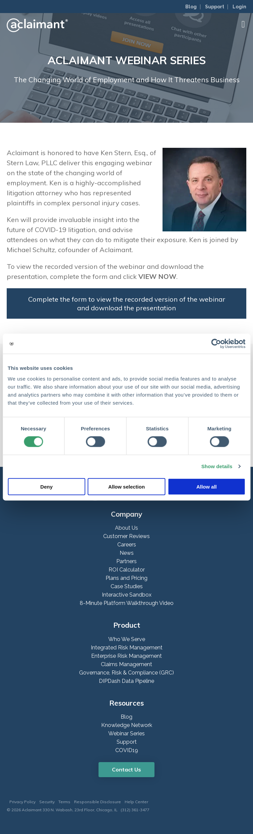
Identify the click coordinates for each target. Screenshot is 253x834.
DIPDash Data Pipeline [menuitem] (126, 681)
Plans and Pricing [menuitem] (126, 578)
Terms (64, 801)
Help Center (136, 801)
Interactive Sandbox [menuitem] (126, 595)
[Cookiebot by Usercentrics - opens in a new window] (216, 344)
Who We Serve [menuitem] (126, 639)
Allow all (206, 486)
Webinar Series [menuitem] (126, 733)
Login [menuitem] (239, 6)
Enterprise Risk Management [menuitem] (126, 656)
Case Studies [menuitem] (127, 586)
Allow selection (126, 486)
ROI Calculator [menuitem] (127, 569)
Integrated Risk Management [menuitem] (127, 647)
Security (47, 801)
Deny (46, 486)
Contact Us (126, 769)
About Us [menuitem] (126, 528)
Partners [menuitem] (126, 561)
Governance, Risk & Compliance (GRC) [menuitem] (126, 672)
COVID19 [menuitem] (126, 750)
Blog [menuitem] (191, 6)
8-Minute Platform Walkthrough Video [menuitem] (127, 603)
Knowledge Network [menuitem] (126, 725)
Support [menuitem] (214, 6)
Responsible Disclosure (97, 801)
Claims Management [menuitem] (126, 664)
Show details (217, 466)
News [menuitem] (127, 553)
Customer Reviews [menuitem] (126, 536)
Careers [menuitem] (126, 544)
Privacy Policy (22, 801)
